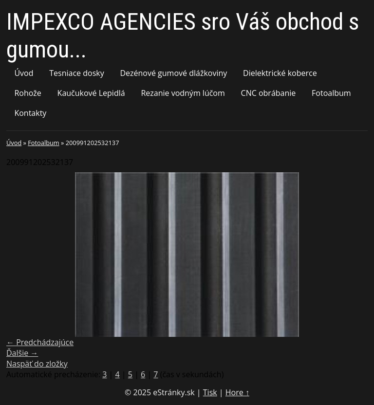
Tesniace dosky (76, 73)
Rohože (27, 93)
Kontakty (30, 113)
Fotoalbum (331, 93)
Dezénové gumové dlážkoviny (173, 73)
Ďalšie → (22, 353)
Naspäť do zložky (37, 363)
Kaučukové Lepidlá (91, 93)
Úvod (23, 73)
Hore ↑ (237, 392)
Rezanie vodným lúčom (182, 93)
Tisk (210, 392)
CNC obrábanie (268, 93)
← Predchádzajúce (40, 342)
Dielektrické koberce (280, 73)
